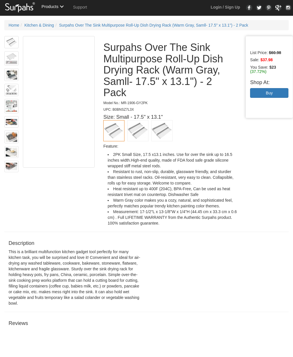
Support (80, 7)
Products (49, 6)
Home (14, 25)
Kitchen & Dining (39, 25)
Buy (269, 93)
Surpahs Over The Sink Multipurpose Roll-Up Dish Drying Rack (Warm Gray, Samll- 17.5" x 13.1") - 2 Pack (153, 25)
